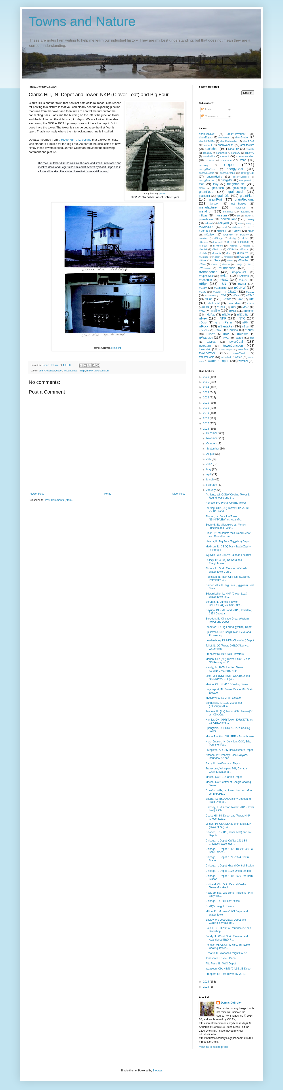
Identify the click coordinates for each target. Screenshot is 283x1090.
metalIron (205, 211)
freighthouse (236, 184)
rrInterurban (234, 303)
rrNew (203, 318)
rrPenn (227, 322)
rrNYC (241, 318)
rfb (249, 227)
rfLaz (229, 253)
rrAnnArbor (205, 279)
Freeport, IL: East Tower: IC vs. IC (226, 973)
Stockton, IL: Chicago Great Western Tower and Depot (227, 620)
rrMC (202, 310)
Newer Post (37, 493)
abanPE (208, 145)
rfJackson (217, 249)
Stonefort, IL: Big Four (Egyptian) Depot (229, 627)
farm (201, 184)
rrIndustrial (214, 303)
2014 (206, 986)
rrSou (245, 326)
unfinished (226, 357)
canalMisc (221, 152)
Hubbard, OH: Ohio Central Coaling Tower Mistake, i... (226, 886)
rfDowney (244, 234)
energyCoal (235, 169)
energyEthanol (227, 173)
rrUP (226, 333)
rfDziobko (203, 238)
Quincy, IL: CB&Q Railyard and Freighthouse (224, 561)
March (210, 479)
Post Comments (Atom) (59, 500)
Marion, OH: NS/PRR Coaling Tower (227, 684)
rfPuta (216, 260)
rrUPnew (242, 333)
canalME (207, 152)
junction (214, 203)
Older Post (178, 493)
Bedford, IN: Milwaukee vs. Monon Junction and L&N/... (226, 526)
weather (243, 361)
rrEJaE (250, 295)
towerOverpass (226, 349)
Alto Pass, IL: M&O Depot (221, 963)
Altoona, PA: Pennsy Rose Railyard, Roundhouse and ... (227, 756)
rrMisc (233, 310)
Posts (206, 109)
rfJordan (244, 249)
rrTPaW (210, 333)
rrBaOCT (244, 280)
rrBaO (224, 279)
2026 (206, 377)
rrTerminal (232, 330)
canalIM (250, 149)
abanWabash (225, 145)
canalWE (249, 152)
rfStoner (226, 264)
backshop (211, 149)
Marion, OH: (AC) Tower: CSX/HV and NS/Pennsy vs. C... (228, 661)
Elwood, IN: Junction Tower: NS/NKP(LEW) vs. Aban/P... (224, 518)
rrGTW (227, 299)
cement (224, 156)
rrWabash (206, 337)
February (212, 484)
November (212, 438)
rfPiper (202, 260)
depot (59, 370)
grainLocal (235, 191)
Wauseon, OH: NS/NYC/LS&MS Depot (228, 968)
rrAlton (224, 275)
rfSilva (202, 264)
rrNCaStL (242, 314)
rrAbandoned (70, 370)
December (212, 433)
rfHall (245, 238)
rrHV (240, 299)
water (238, 357)
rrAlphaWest (206, 275)
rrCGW (250, 291)
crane (242, 160)
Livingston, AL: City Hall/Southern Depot (229, 750)
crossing (203, 165)
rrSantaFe (225, 326)
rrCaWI (216, 292)
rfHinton (203, 245)
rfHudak (203, 249)
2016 (206, 428)
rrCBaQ (231, 291)
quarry (250, 219)
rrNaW (226, 314)
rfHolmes (218, 245)
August (210, 453)
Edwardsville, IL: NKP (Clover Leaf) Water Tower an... (226, 595)
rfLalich (203, 253)
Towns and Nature (82, 21)
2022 (206, 397)
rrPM (245, 322)
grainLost (204, 195)
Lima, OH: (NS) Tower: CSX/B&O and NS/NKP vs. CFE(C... (228, 677)
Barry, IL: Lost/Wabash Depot (223, 763)
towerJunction (101, 370)
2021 (206, 402)
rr (248, 268)
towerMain (205, 349)
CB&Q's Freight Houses (220, 906)
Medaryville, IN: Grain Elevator (224, 697)
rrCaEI (242, 283)
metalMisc (227, 211)
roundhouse (227, 268)
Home (107, 493)
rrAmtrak (244, 275)
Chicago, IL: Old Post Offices (223, 901)
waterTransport (218, 361)
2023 (206, 392)
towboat (211, 341)
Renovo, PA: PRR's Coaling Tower (226, 502)
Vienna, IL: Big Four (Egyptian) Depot (228, 541)
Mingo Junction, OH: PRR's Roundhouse (230, 736)
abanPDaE (248, 141)
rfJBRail (231, 249)
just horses (238, 203)
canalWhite (209, 156)
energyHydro (214, 176)
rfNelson (216, 257)
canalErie (233, 149)
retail (224, 227)
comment (116, 347)
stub (252, 338)
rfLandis (216, 253)
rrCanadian (220, 287)
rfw (249, 264)
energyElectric (206, 173)
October (211, 443)
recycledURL (206, 227)
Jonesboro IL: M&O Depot (221, 958)
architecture (247, 145)
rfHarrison (203, 242)
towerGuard (205, 345)
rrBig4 (82, 370)
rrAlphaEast (239, 272)
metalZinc (245, 211)
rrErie (209, 299)
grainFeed (206, 191)
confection (226, 160)
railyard (223, 223)
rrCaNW (240, 287)
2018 (206, 418)
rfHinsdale (243, 241)
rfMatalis (203, 256)
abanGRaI (223, 137)
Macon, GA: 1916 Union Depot (224, 776)
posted (162, 193)
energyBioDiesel (207, 169)
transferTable (206, 357)
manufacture (208, 207)
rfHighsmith (217, 242)
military (203, 215)
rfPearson (243, 256)
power (247, 215)
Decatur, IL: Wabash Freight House (226, 953)
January (211, 489)
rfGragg (218, 238)
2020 (206, 407)
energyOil (226, 180)
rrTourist (249, 330)
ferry (215, 184)
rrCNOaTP (209, 295)
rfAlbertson (237, 227)
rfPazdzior (228, 257)
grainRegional (244, 199)
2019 (206, 413)
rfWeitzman (205, 268)
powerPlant (229, 219)
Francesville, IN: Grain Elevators (225, 654)
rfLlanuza (242, 253)
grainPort (215, 199)
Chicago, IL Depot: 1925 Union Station (228, 870)
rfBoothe (221, 230)
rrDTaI (222, 295)
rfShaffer (243, 260)
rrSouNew (204, 330)
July (209, 459)
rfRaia (230, 260)
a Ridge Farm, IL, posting (75, 139)
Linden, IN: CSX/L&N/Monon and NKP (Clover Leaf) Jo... (228, 825)
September (213, 448)
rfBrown (236, 230)
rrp (216, 322)
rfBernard (204, 230)
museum (221, 215)
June (209, 464)
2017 (206, 423)
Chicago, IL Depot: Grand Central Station (230, 865)
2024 (206, 387)
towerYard (239, 353)
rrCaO (202, 291)
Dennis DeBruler (231, 1002)
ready (248, 223)
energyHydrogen (241, 177)
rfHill (229, 242)
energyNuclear (206, 180)
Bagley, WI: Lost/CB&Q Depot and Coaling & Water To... (226, 921)
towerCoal (236, 341)
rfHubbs (246, 246)
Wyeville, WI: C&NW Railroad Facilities (228, 554)
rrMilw (215, 310)
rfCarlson (210, 234)
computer (210, 160)
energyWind (244, 180)
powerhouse (206, 219)
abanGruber (242, 137)
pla (238, 215)
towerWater (207, 353)
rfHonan (233, 246)
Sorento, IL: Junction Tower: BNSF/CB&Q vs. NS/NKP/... (224, 603)
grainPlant (247, 195)
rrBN (223, 283)
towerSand (243, 349)
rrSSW (217, 330)
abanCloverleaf (47, 370)
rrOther (203, 322)
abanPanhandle (228, 141)
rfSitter (214, 264)
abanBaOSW (206, 134)
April (209, 474)
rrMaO (246, 307)
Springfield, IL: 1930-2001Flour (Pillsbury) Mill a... (224, 704)
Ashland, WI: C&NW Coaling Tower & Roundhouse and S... (228, 496)
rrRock (203, 326)
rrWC (226, 337)
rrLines (221, 307)
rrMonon (249, 310)
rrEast (236, 295)
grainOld (223, 195)
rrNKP (89, 370)
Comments (209, 116)
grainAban (218, 187)
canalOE (235, 152)
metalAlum (240, 207)
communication (245, 156)
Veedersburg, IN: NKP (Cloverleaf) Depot (230, 640)
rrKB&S (250, 303)
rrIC (251, 299)
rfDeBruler (227, 234)
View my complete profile (213, 1046)
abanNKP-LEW (207, 141)
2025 (206, 382)
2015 (206, 981)
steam (239, 337)
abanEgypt (205, 137)
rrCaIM (203, 287)
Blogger (157, 1070)
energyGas (247, 172)
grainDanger (240, 187)
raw (239, 223)
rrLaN (205, 307)
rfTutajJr (239, 264)
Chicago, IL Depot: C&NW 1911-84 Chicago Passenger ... (226, 842)
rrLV (233, 307)
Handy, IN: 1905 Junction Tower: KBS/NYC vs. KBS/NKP (225, 669)
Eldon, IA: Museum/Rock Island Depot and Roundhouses (228, 535)
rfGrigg (232, 238)
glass (202, 188)
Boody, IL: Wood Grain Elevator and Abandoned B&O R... (227, 938)
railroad (208, 223)
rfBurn (251, 230)
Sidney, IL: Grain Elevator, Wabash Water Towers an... (226, 570)
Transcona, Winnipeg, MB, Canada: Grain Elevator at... (227, 770)
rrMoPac (210, 314)
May (209, 469)
